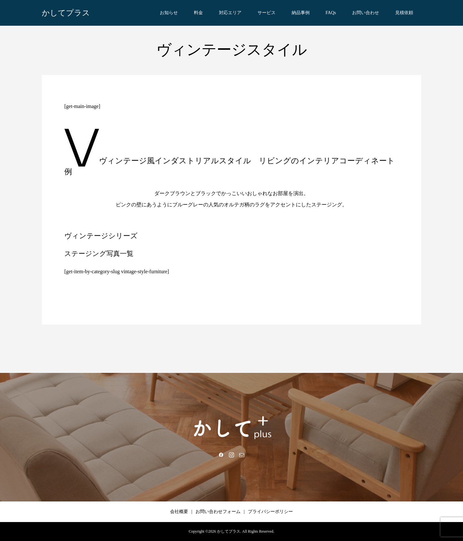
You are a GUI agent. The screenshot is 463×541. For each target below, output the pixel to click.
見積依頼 (404, 12)
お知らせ (169, 12)
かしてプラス (66, 13)
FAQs (331, 12)
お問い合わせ (365, 12)
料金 (198, 12)
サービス (267, 12)
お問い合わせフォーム (218, 511)
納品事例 (301, 12)
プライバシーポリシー (270, 511)
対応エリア (230, 12)
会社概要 (179, 511)
